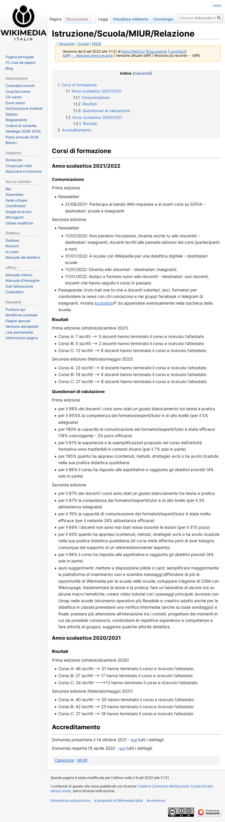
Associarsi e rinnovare (24, 171)
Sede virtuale (16, 200)
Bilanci (11, 142)
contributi (177, 51)
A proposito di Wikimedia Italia (118, 800)
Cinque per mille (19, 166)
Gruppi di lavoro (18, 212)
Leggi (103, 19)
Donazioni (14, 160)
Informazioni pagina (22, 338)
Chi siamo (14, 97)
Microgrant (14, 217)
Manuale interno (19, 275)
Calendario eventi (20, 85)
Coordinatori (16, 206)
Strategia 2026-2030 (23, 131)
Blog (9, 68)
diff (66, 56)
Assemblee (14, 194)
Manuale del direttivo (23, 257)
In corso (12, 252)
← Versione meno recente (92, 56)
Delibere (12, 240)
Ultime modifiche (19, 223)
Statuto (12, 114)
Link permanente (19, 332)
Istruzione (67, 44)
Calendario (14, 292)
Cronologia (163, 19)
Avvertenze (155, 800)
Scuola (83, 44)
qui (134, 739)
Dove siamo (15, 103)
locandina (103, 303)
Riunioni (12, 246)
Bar (8, 189)
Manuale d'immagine (23, 280)
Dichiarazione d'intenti (24, 108)
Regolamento (16, 120)
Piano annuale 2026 (22, 137)
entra (217, 5)
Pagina (56, 19)
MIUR (96, 44)
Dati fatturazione (19, 286)
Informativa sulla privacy (70, 800)
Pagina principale (20, 57)
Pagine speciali (18, 321)
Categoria (64, 760)
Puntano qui (15, 309)
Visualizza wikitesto (131, 19)
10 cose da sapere (20, 62)
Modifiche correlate (22, 315)
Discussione (157, 51)
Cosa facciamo (18, 91)
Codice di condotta (21, 125)
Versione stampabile (22, 326)
